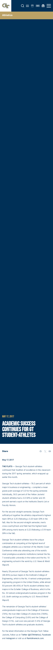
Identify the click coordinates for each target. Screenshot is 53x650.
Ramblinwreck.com (35, 638)
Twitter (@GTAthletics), (31, 634)
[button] (23, 6)
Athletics (7, 15)
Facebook (46, 634)
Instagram (10, 638)
